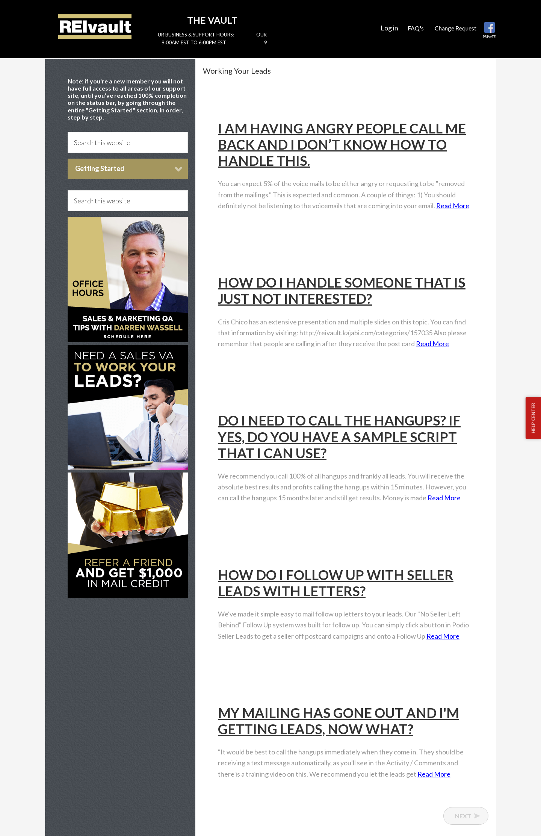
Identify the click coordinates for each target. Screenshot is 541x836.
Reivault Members (94, 26)
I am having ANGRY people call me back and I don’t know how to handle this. (342, 144)
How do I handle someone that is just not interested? (341, 290)
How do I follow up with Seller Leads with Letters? (335, 582)
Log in (389, 28)
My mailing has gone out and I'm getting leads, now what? (338, 720)
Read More (452, 205)
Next (463, 815)
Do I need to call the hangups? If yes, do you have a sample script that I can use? (339, 436)
